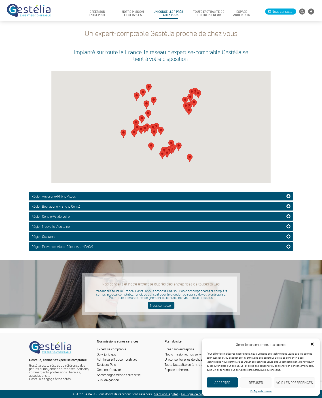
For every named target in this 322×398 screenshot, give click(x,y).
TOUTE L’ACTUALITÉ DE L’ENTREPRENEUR (208, 13)
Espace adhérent (177, 369)
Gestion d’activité (109, 369)
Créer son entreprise (179, 349)
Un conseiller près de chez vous (187, 359)
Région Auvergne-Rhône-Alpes (54, 196)
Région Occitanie (43, 236)
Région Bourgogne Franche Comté (56, 206)
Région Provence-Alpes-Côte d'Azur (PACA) (62, 246)
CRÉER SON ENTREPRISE (97, 13)
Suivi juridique (107, 354)
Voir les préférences (294, 382)
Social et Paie (106, 364)
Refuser (256, 382)
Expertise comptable (111, 349)
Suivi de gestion (108, 380)
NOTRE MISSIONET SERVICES (133, 13)
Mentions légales (166, 394)
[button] (312, 344)
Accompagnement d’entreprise (119, 374)
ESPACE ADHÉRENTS (241, 13)
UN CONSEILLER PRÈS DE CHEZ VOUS (168, 13)
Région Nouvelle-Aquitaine (51, 226)
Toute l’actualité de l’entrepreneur (188, 364)
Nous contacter (161, 305)
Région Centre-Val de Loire (51, 216)
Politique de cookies (261, 391)
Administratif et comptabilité (117, 359)
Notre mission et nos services (185, 354)
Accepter (222, 382)
